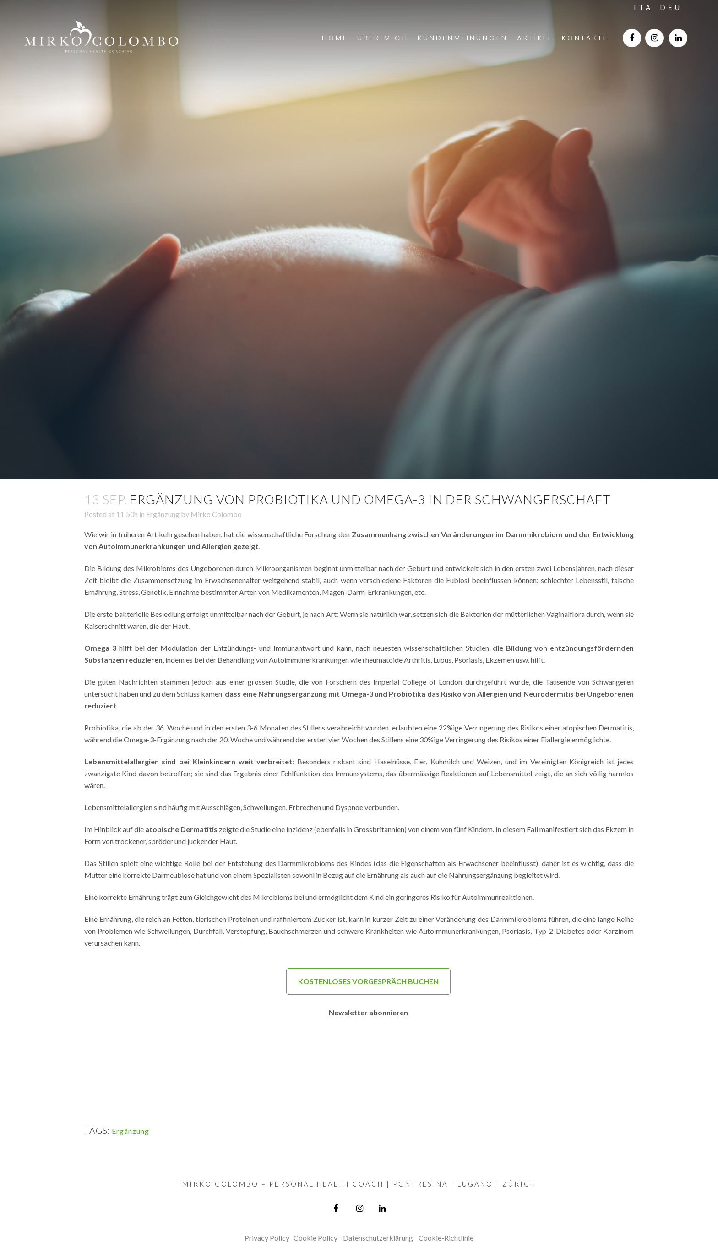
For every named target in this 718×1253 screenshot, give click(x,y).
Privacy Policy (267, 1237)
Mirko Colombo (216, 514)
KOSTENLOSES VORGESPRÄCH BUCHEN (368, 981)
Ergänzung (163, 514)
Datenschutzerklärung (378, 1237)
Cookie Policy (315, 1237)
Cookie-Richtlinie (446, 1237)
